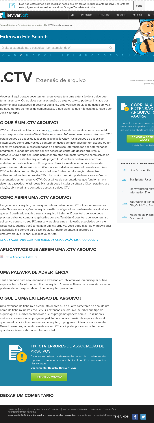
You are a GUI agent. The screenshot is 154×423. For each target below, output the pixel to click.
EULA (32, 409)
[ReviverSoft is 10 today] (64, 15)
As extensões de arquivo (30, 25)
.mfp (124, 216)
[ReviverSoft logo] (14, 15)
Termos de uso (83, 415)
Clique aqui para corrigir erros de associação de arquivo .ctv (49, 239)
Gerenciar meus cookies (22, 412)
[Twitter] (143, 419)
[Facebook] (135, 419)
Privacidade (99, 415)
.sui (124, 179)
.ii (123, 190)
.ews (124, 203)
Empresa (12, 409)
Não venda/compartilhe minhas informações (89, 409)
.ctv (50, 130)
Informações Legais (48, 409)
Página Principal (8, 25)
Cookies (110, 415)
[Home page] (72, 15)
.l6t (124, 170)
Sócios (23, 409)
